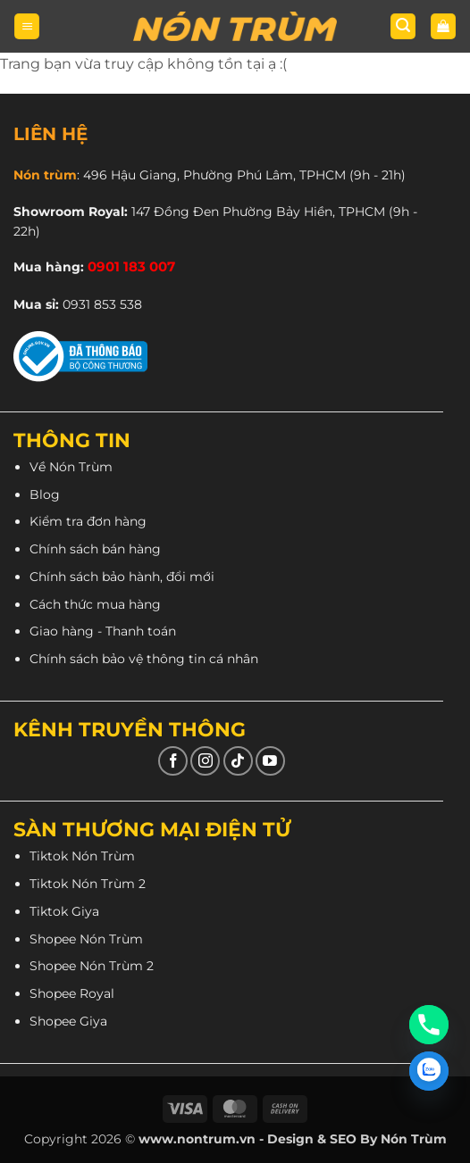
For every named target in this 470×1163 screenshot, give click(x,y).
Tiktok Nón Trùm (82, 856)
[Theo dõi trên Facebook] (173, 761)
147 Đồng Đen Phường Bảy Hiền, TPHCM (258, 212)
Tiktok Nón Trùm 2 (87, 884)
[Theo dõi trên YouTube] (270, 761)
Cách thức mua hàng (95, 604)
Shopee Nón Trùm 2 (91, 966)
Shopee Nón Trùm (86, 939)
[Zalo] (429, 1071)
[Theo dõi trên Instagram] (205, 761)
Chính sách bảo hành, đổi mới (121, 577)
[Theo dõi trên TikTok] (238, 761)
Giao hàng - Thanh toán (102, 631)
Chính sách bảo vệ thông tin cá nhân (143, 659)
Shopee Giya (68, 1021)
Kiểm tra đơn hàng (88, 521)
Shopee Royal (71, 993)
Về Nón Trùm (71, 467)
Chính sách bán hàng (95, 549)
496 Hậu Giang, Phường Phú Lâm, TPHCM (214, 175)
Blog (44, 494)
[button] (26, 26)
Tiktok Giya (64, 911)
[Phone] (429, 1024)
